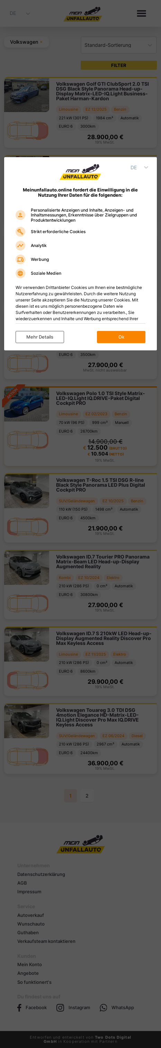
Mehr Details (39, 337)
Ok (121, 337)
